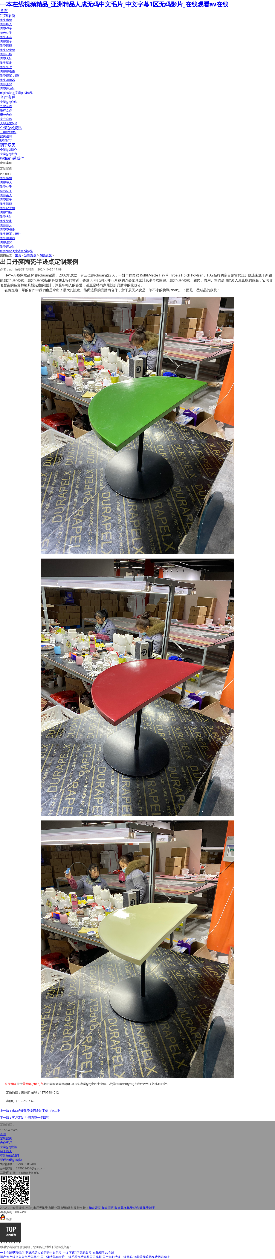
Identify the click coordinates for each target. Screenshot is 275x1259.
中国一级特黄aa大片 (51, 1257)
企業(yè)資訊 (11, 127)
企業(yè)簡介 (8, 149)
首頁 (4, 10)
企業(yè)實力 (8, 154)
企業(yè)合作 (8, 102)
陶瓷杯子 (6, 28)
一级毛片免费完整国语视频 (84, 1257)
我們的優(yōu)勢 (11, 1160)
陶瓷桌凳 (6, 84)
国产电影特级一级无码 (117, 1257)
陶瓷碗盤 (6, 20)
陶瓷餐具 (6, 24)
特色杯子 (6, 33)
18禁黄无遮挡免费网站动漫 (151, 1257)
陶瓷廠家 (95, 1208)
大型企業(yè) (8, 123)
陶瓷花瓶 (6, 54)
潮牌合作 (6, 110)
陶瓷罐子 (6, 41)
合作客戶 (7, 97)
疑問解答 (6, 140)
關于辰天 (7, 144)
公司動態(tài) (8, 132)
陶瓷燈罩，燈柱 (10, 76)
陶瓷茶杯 (121, 1208)
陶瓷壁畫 (6, 63)
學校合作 (6, 115)
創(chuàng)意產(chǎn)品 (16, 93)
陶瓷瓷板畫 (7, 71)
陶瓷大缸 (6, 58)
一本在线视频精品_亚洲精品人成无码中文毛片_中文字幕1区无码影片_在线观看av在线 (114, 4)
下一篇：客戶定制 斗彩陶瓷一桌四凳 (24, 1117)
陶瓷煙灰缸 (7, 88)
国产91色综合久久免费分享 (18, 1257)
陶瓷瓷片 (6, 67)
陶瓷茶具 (6, 37)
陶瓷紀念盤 (7, 50)
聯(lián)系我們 (12, 158)
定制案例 (7, 15)
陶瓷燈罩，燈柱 (10, 234)
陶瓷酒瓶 (6, 46)
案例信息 (6, 136)
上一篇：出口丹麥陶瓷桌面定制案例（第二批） (31, 1111)
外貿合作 (6, 106)
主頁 (18, 255)
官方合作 (6, 119)
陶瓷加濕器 (7, 80)
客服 (6, 1219)
